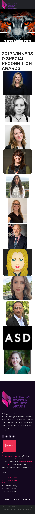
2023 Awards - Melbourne (11, 483)
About (7, 500)
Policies (16, 500)
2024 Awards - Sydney (9, 480)
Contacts (26, 500)
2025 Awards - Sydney (9, 477)
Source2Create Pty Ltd (9, 456)
